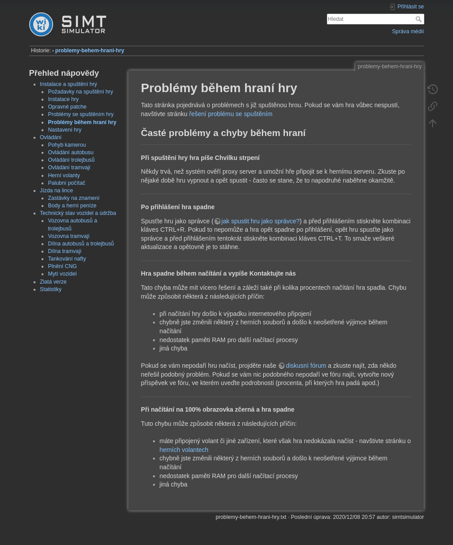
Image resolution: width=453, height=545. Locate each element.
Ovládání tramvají (69, 167)
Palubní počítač (66, 183)
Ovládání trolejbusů (71, 160)
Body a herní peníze (72, 205)
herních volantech (184, 449)
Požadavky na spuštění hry (80, 92)
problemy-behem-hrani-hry (89, 50)
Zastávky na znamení (73, 198)
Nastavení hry (64, 130)
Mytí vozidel (62, 274)
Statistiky (50, 289)
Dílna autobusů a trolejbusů (81, 244)
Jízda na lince (56, 190)
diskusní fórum (306, 365)
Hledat (419, 19)
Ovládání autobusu (70, 152)
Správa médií (408, 31)
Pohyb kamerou (67, 145)
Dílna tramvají (64, 251)
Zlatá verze (53, 282)
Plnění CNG (62, 266)
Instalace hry (63, 99)
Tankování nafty (67, 259)
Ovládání (50, 137)
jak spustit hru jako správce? (261, 221)
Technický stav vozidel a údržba (78, 213)
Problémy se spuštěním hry (80, 114)
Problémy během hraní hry (82, 122)
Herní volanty (64, 175)
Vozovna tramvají (68, 236)
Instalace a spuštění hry (68, 84)
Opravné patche (67, 107)
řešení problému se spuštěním (231, 113)
